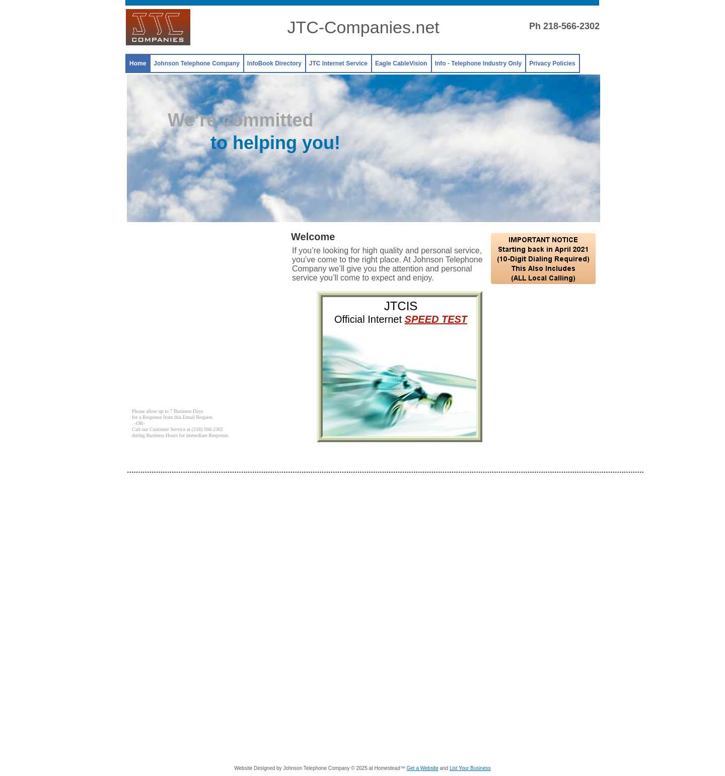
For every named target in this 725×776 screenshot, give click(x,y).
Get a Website (423, 768)
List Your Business (470, 768)
